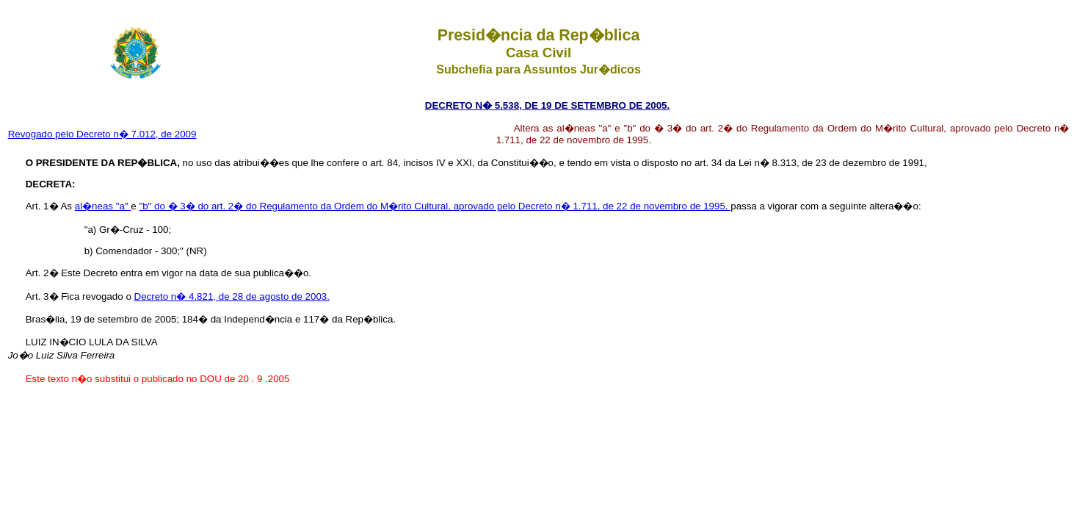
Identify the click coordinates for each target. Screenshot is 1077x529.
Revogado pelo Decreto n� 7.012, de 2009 (102, 134)
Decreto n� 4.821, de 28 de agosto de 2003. (232, 296)
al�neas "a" (103, 206)
